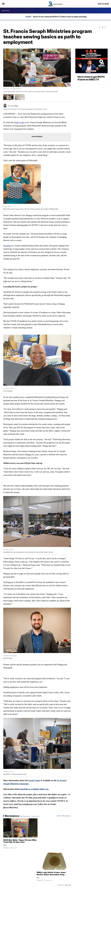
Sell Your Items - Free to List (29, 816)
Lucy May (14, 106)
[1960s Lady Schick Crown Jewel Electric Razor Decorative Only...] (54, 867)
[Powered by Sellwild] (68, 885)
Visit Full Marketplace (64, 816)
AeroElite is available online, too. (34, 789)
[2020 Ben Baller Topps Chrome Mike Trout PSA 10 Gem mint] (20, 834)
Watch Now (103, 4)
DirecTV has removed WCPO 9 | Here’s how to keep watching (60, 17)
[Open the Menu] (3, 4)
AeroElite (7, 245)
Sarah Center (19, 122)
